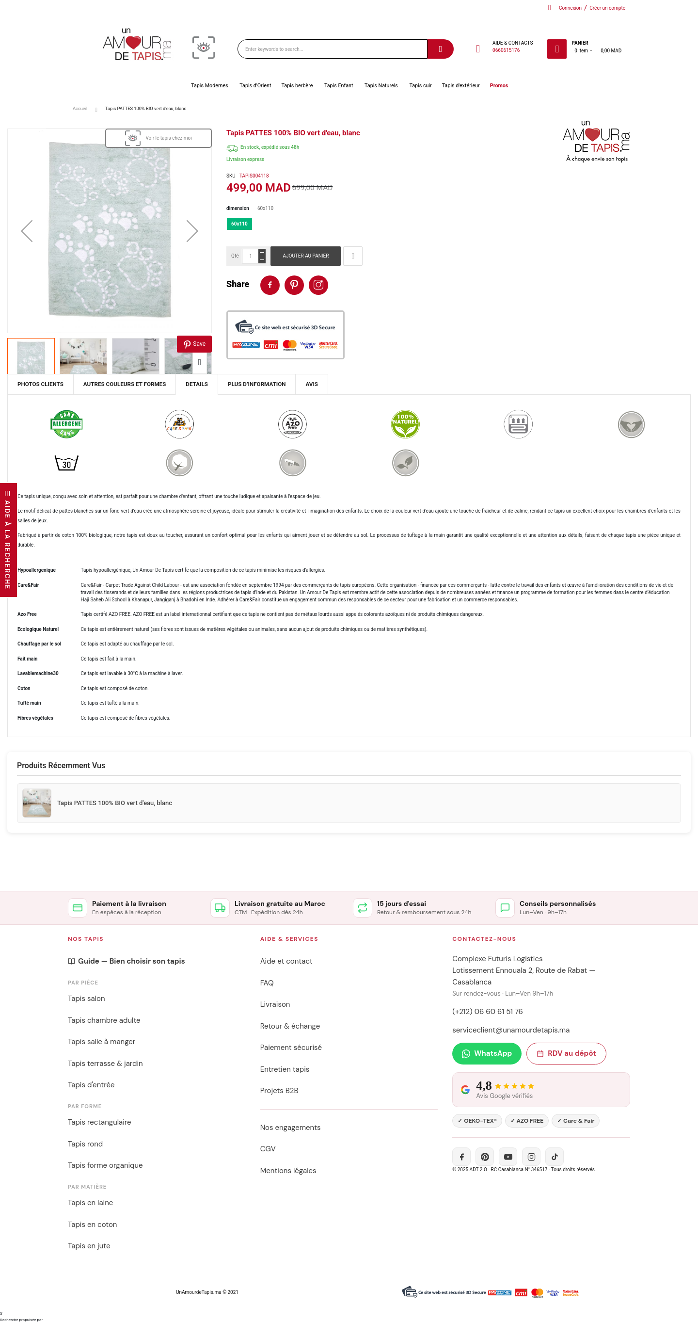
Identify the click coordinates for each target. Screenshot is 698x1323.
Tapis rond (85, 1144)
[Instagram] (531, 1156)
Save (194, 344)
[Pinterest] (485, 1156)
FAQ (267, 983)
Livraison (275, 1004)
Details (197, 384)
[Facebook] (461, 1156)
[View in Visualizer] (158, 138)
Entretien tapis (285, 1069)
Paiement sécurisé (291, 1047)
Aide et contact (286, 961)
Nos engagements (290, 1127)
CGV (268, 1149)
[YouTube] (508, 1156)
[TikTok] (554, 1156)
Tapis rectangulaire (99, 1122)
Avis (311, 384)
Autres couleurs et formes (124, 384)
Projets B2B (279, 1091)
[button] (26, 231)
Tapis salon (86, 998)
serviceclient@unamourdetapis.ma (511, 1030)
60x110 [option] (239, 223)
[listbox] (458, 226)
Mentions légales (288, 1171)
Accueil (80, 108)
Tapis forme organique (105, 1165)
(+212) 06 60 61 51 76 (487, 1011)
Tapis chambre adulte (104, 1020)
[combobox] (333, 49)
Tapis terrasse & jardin (105, 1063)
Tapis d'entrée (91, 1085)
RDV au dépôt (566, 1053)
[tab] (196, 384)
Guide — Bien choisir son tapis (126, 961)
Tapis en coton (92, 1224)
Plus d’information (257, 384)
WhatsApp (487, 1053)
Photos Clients (40, 384)
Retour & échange (290, 1026)
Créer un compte (607, 8)
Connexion (570, 8)
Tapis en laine (90, 1203)
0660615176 (506, 50)
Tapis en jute (89, 1246)
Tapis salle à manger (101, 1042)
